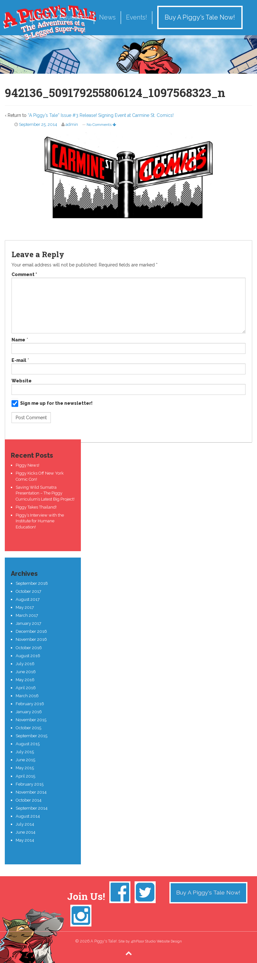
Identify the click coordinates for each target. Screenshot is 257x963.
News (107, 17)
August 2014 (28, 816)
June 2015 (25, 759)
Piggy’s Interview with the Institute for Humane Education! (40, 521)
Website (22, 380)
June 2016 (26, 671)
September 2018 (32, 583)
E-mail (19, 360)
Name (18, 339)
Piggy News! (27, 465)
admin (72, 124)
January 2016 (29, 711)
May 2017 (25, 607)
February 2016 (30, 703)
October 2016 (29, 647)
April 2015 (25, 776)
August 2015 (28, 743)
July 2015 (25, 751)
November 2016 (31, 639)
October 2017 (28, 591)
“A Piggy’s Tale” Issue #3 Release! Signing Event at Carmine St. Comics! (101, 115)
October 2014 (29, 800)
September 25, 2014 (38, 124)
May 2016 (25, 679)
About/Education (63, 17)
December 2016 (31, 631)
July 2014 (25, 824)
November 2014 (31, 792)
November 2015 (31, 719)
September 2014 (32, 808)
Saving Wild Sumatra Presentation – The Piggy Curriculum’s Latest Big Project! (45, 493)
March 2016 (27, 695)
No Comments (101, 124)
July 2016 (25, 663)
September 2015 (31, 735)
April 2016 (26, 687)
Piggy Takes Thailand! (36, 507)
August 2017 (28, 599)
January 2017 (28, 623)
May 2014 (25, 840)
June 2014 (25, 832)
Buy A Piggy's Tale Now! (200, 17)
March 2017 (27, 615)
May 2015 (25, 767)
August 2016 (28, 655)
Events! (136, 17)
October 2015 (28, 727)
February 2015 (29, 784)
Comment (24, 274)
